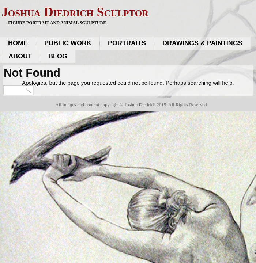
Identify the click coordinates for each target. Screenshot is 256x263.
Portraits (127, 43)
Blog (57, 56)
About (20, 56)
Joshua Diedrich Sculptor (74, 12)
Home (18, 43)
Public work (67, 43)
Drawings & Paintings (202, 43)
